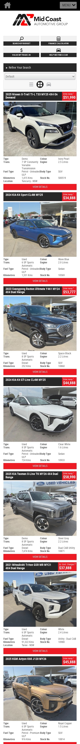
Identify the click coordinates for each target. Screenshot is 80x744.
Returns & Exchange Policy (54, 659)
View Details (40, 186)
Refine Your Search (18, 68)
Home (8, 5)
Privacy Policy (47, 650)
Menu (66, 5)
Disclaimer (46, 655)
